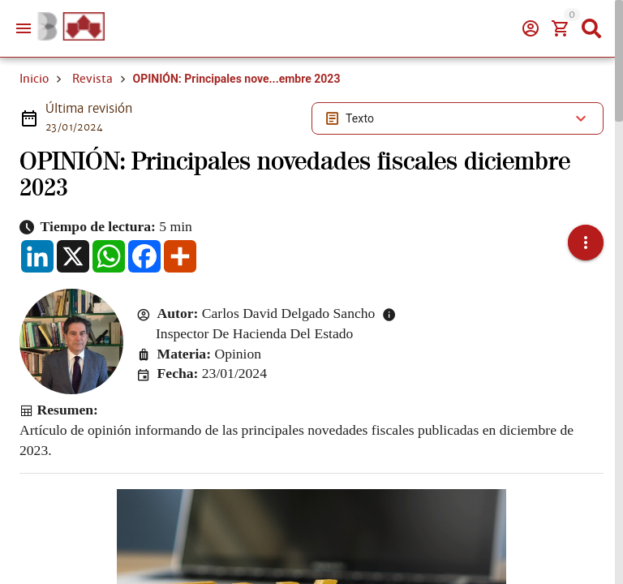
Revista (92, 78)
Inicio (34, 78)
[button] (586, 242)
